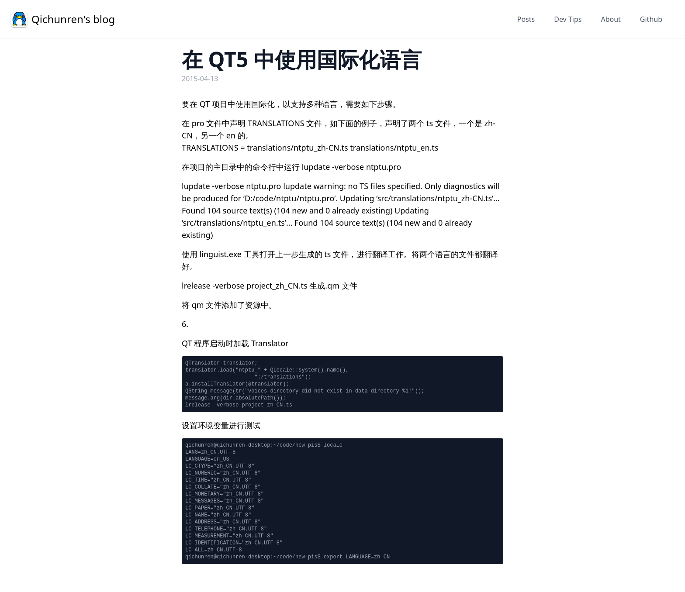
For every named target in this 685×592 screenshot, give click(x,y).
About (610, 19)
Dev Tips (567, 19)
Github (651, 19)
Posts (526, 19)
